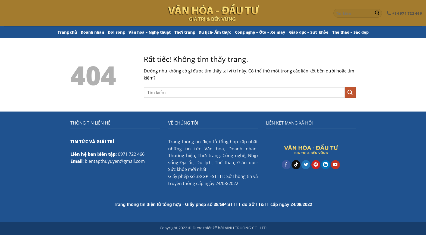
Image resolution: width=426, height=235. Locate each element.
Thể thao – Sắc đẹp (350, 32)
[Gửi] (377, 13)
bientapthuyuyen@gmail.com (115, 161)
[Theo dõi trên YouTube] (335, 164)
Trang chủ (67, 32)
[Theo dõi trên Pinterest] (315, 164)
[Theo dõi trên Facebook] (286, 164)
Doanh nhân (92, 32)
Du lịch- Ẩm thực (215, 32)
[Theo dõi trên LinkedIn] (325, 164)
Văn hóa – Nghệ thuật (150, 32)
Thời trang (184, 32)
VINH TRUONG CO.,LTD (246, 227)
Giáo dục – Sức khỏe (308, 32)
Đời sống (116, 32)
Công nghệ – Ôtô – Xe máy (260, 32)
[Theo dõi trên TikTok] (296, 164)
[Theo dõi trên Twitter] (305, 164)
